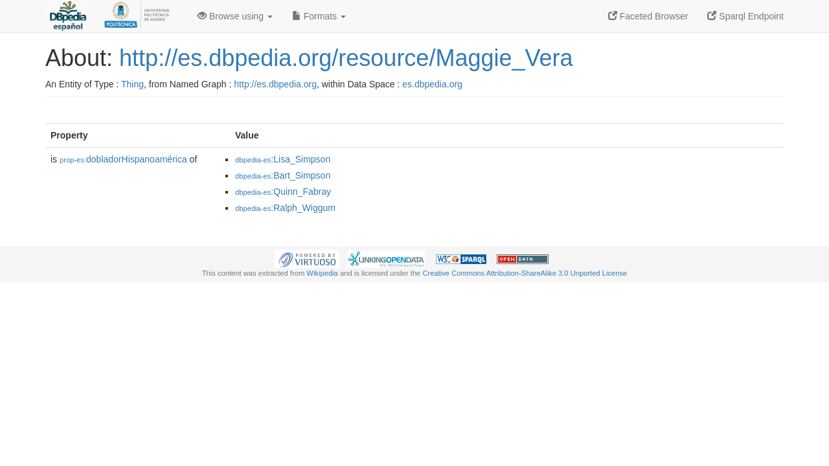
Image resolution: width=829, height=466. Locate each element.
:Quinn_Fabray (283, 191)
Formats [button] (319, 16)
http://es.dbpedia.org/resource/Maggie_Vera (346, 58)
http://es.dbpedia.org (275, 84)
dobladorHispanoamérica (123, 159)
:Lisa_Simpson (282, 159)
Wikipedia (322, 273)
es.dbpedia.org (432, 84)
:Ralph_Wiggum (285, 208)
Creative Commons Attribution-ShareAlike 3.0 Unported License (524, 273)
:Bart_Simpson (282, 175)
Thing (132, 84)
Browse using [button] (235, 16)
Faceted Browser (648, 16)
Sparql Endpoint (745, 16)
